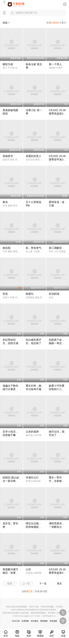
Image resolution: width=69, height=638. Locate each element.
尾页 (59, 583)
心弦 (28, 569)
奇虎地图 (53, 621)
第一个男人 (55, 64)
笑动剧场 (54, 293)
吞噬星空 (8, 156)
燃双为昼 (8, 64)
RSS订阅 (16, 621)
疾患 (5, 293)
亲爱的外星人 (33, 156)
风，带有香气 (33, 248)
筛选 (6, 22)
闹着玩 (30, 293)
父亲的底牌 (32, 431)
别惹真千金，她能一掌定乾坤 (56, 343)
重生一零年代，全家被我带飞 (56, 481)
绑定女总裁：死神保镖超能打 (33, 527)
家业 (5, 202)
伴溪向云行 (32, 477)
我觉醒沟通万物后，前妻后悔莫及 (10, 573)
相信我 (6, 248)
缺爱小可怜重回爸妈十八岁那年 (56, 389)
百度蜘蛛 (25, 621)
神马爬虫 (34, 621)
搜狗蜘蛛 (44, 621)
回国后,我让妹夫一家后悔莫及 (11, 481)
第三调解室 (55, 248)
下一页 (42, 583)
